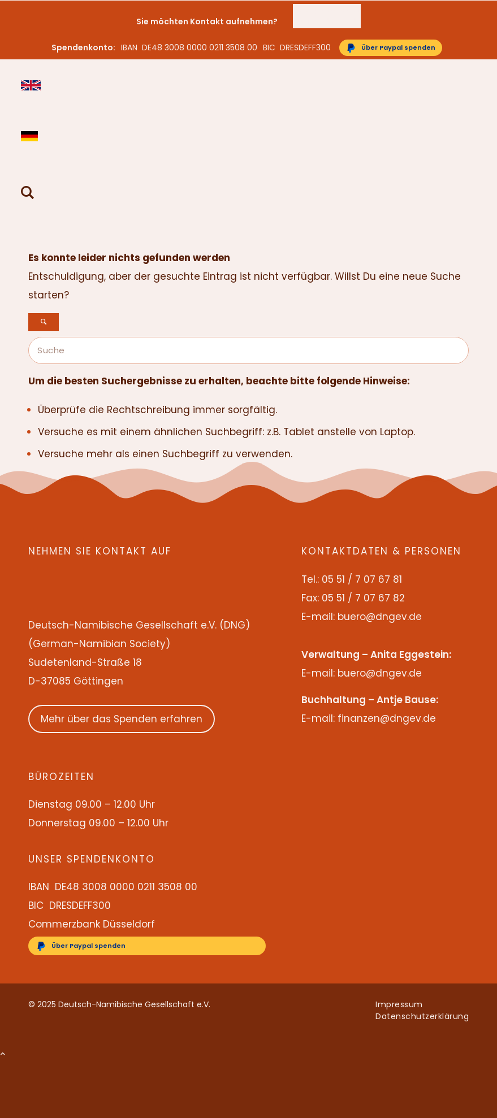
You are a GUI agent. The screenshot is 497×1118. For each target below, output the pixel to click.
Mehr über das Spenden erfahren (121, 719)
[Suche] (27, 194)
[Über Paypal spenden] (390, 48)
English (30, 85)
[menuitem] (327, 10)
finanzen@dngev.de (387, 718)
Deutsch (30, 136)
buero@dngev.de (327, 21)
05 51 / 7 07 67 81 (326, 9)
